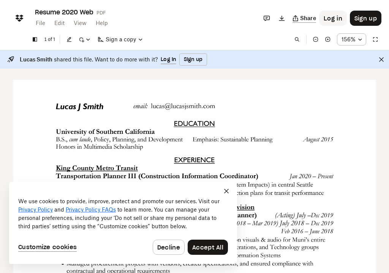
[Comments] (266, 18)
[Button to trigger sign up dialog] (365, 18)
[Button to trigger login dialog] (333, 18)
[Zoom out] (316, 39)
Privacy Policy (35, 209)
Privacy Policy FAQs (91, 209)
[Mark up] (84, 39)
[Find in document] (297, 39)
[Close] (381, 59)
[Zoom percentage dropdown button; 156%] (351, 39)
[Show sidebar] (35, 39)
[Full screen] (375, 39)
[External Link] (152, 106)
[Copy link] (304, 18)
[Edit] (69, 39)
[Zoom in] (328, 39)
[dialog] (123, 223)
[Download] (281, 18)
